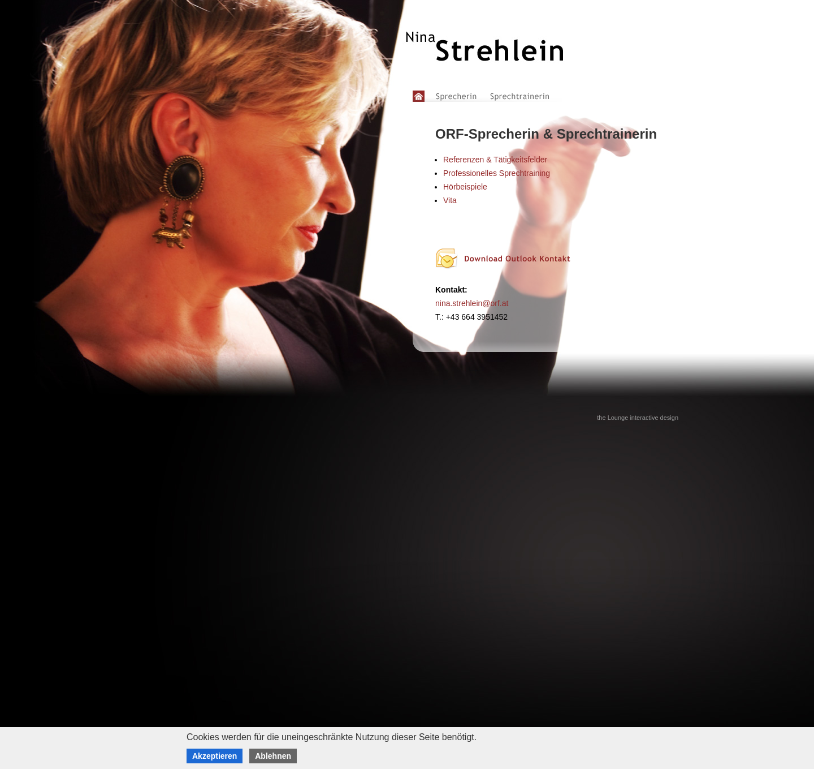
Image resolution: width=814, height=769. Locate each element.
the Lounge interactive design (637, 417)
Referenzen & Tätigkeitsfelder (495, 159)
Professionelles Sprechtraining (496, 173)
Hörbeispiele (465, 186)
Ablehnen (273, 756)
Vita (450, 200)
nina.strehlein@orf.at (471, 303)
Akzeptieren (214, 756)
